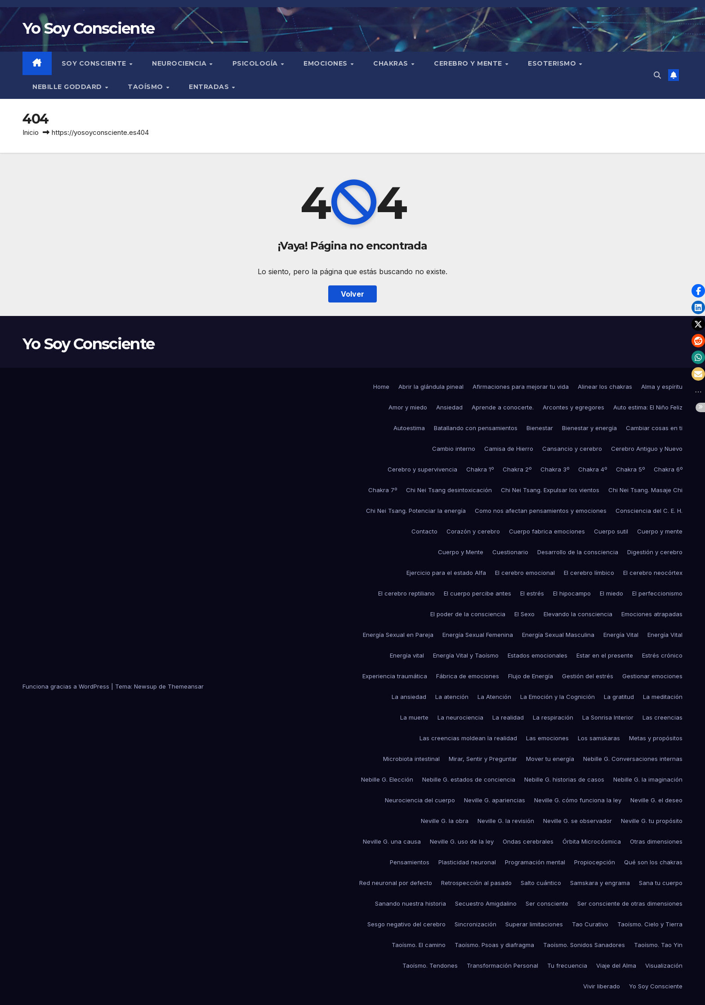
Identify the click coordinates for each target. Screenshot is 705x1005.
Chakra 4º (592, 469)
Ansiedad (449, 407)
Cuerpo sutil (611, 531)
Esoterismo (553, 63)
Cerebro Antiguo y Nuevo (647, 448)
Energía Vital (620, 634)
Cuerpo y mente (660, 531)
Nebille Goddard (68, 87)
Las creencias (663, 717)
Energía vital (407, 655)
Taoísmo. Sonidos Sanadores (584, 944)
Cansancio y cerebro (572, 448)
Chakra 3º (554, 469)
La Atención (494, 696)
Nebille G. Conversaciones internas (633, 758)
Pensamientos (409, 862)
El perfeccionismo (657, 593)
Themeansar (186, 686)
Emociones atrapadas (652, 614)
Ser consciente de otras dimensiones (630, 903)
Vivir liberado (601, 986)
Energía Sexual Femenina (477, 634)
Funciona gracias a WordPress (66, 686)
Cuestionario (510, 552)
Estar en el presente (604, 655)
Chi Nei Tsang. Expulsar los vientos (550, 490)
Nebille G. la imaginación (648, 779)
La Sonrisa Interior (608, 717)
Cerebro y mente (469, 63)
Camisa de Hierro (508, 448)
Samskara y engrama (600, 882)
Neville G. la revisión (505, 820)
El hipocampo (572, 593)
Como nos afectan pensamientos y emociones (541, 510)
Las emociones (547, 738)
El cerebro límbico (589, 572)
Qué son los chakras (653, 862)
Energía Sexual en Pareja (398, 634)
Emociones (326, 63)
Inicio (30, 132)
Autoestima (409, 427)
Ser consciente (547, 903)
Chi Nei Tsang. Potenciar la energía (416, 510)
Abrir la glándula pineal (431, 386)
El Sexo (524, 614)
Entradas (210, 87)
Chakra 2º (517, 469)
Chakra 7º (382, 490)
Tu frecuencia (567, 965)
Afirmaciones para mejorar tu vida (521, 386)
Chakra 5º (630, 469)
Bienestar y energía (589, 427)
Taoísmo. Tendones (430, 965)
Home (381, 386)
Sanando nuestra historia (410, 903)
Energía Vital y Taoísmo (466, 655)
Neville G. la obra (445, 820)
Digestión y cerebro (655, 552)
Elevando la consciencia (578, 614)
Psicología (256, 63)
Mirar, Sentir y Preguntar (483, 758)
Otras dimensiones (656, 841)
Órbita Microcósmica (591, 841)
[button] (657, 75)
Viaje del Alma (616, 965)
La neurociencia (460, 717)
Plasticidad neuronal (467, 862)
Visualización (664, 965)
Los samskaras (599, 738)
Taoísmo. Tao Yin (658, 944)
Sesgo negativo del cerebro (406, 924)
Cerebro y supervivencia (422, 469)
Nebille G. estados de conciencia (468, 779)
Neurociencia (180, 63)
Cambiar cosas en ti (654, 427)
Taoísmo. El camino (419, 944)
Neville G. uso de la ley (462, 841)
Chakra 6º (668, 469)
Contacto (424, 531)
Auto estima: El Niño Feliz (648, 407)
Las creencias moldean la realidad (468, 738)
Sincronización (475, 924)
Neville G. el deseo (656, 800)
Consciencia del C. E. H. (649, 510)
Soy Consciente (95, 63)
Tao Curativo (590, 924)
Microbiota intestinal (411, 758)
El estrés (532, 593)
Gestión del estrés (587, 676)
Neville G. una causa (392, 841)
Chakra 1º (480, 469)
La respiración (553, 717)
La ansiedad (409, 696)
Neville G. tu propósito (652, 820)
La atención (452, 696)
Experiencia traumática (394, 676)
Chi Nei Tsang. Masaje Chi (645, 490)
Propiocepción (594, 862)
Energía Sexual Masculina (558, 634)
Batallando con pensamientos (476, 427)
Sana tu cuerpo (661, 882)
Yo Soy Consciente (88, 28)
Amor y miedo (407, 407)
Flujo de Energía (530, 676)
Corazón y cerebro (473, 531)
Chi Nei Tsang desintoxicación (449, 490)
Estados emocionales (537, 655)
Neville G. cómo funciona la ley (577, 800)
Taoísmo (146, 87)
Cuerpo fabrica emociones (547, 531)
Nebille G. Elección (387, 779)
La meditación (663, 696)
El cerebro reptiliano (406, 593)
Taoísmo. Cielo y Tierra (650, 924)
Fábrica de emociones (467, 676)
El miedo (611, 593)
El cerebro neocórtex (653, 572)
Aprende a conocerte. (503, 407)
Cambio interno (453, 448)
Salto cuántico (541, 882)
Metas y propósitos (656, 738)
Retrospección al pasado (476, 882)
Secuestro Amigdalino (486, 903)
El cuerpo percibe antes (477, 593)
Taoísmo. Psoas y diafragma (494, 944)
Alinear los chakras (605, 386)
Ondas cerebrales (528, 841)
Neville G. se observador (577, 820)
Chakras (391, 63)
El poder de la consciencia (467, 614)
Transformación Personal (502, 965)
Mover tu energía (550, 758)
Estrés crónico (662, 655)
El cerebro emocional (525, 572)
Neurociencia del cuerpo (420, 800)
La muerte (414, 717)
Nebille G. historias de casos (564, 779)
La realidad (508, 717)
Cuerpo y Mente (460, 552)
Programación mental (535, 862)
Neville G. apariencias (494, 800)
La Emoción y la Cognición (557, 696)
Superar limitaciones (534, 924)
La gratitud (619, 696)
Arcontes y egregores (573, 407)
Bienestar (540, 427)
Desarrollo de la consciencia (577, 552)
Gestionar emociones (652, 676)
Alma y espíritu (662, 386)
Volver (352, 293)
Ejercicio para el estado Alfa (446, 572)
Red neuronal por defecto (395, 882)
